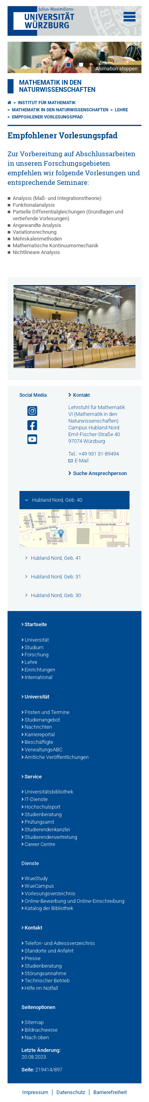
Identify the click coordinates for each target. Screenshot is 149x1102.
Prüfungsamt (37, 822)
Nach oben (35, 1038)
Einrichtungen (38, 670)
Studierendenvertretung (49, 837)
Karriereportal (38, 735)
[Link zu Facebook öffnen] (29, 426)
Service (31, 777)
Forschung (34, 655)
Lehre (121, 110)
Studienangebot (40, 720)
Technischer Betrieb (45, 981)
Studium (32, 648)
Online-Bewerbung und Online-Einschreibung (72, 901)
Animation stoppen (116, 69)
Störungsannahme (43, 974)
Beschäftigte (37, 742)
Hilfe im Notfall (39, 988)
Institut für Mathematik (46, 102)
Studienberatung (41, 815)
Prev (21, 57)
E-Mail (82, 461)
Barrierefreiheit (110, 1092)
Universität (35, 640)
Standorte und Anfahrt (47, 951)
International (36, 677)
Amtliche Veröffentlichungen (55, 757)
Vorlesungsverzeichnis (48, 894)
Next (127, 57)
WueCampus (37, 886)
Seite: (27, 1070)
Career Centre (38, 844)
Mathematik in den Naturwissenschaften (57, 86)
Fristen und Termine (45, 712)
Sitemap (32, 1022)
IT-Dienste (34, 799)
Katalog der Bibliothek (47, 908)
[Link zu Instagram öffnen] (29, 411)
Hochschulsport (40, 807)
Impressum (35, 1092)
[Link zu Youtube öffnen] (29, 439)
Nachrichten (36, 727)
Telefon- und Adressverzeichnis (58, 943)
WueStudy (34, 879)
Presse (31, 958)
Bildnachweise (39, 1030)
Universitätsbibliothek (47, 792)
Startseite (34, 625)
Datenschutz (70, 1092)
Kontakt (81, 395)
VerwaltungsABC (41, 750)
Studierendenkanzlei (45, 830)
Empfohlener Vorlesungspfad (47, 117)
